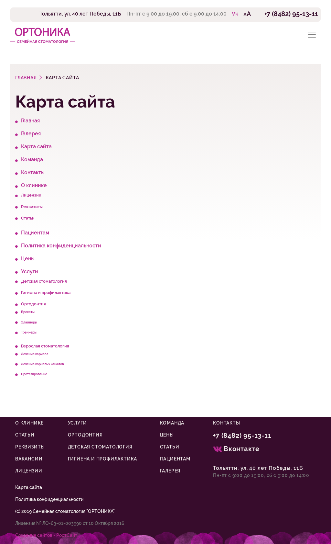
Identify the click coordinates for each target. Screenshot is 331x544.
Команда (32, 159)
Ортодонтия (33, 303)
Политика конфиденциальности (61, 246)
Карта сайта (36, 146)
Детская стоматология (44, 281)
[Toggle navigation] (312, 34)
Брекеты (28, 312)
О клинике (34, 185)
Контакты (33, 172)
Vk (235, 14)
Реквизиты (32, 206)
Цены (28, 258)
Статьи (28, 218)
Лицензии (31, 195)
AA (247, 14)
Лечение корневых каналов (42, 364)
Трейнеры (29, 332)
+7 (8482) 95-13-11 (291, 14)
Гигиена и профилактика (45, 292)
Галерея (31, 133)
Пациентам (35, 233)
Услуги (29, 271)
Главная (30, 121)
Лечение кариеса (34, 354)
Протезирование (34, 374)
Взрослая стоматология (45, 346)
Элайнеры (29, 322)
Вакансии (28, 458)
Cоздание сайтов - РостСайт (46, 535)
